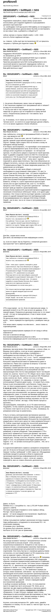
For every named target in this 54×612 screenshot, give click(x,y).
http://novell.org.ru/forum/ (10, 6)
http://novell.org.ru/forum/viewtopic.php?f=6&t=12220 (19, 12)
